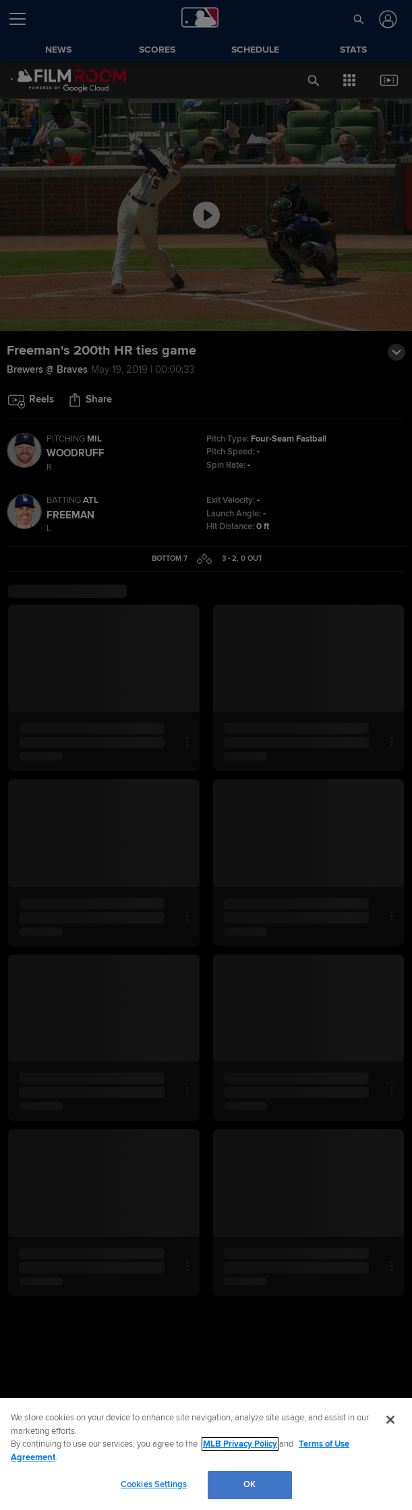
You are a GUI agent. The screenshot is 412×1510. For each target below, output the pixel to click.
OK (249, 1484)
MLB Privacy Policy (240, 1444)
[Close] (390, 1419)
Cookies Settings (154, 1484)
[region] (206, 1454)
